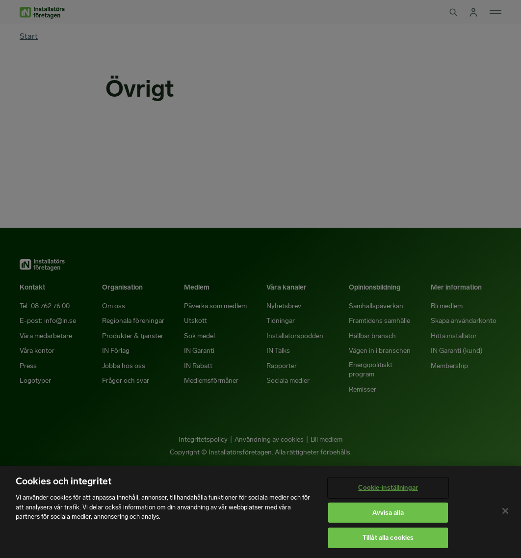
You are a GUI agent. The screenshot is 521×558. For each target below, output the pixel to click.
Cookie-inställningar (388, 487)
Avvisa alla (387, 512)
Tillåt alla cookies (388, 537)
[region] (260, 512)
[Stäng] (505, 511)
